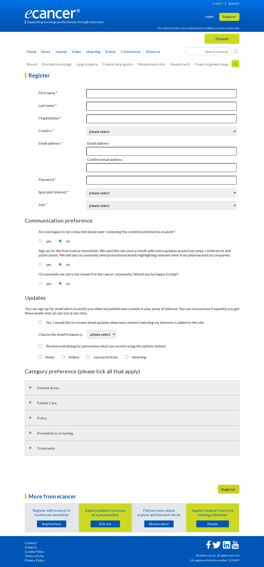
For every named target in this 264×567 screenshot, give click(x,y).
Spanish (233, 3)
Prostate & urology (57, 64)
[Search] (235, 51)
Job (41, 204)
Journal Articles (105, 357)
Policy (42, 418)
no (68, 241)
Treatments (46, 448)
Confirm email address (104, 159)
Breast (32, 64)
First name (47, 93)
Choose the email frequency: (61, 334)
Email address (49, 143)
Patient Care (47, 403)
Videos (73, 357)
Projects (31, 547)
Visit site (105, 524)
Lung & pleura (86, 64)
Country (45, 130)
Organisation (49, 118)
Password (46, 179)
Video (76, 51)
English (218, 3)
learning (93, 51)
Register (228, 489)
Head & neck (180, 64)
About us (153, 51)
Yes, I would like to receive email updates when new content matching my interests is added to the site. (125, 322)
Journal (61, 51)
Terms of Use (34, 556)
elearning (139, 357)
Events (110, 51)
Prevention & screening (55, 433)
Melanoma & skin (151, 64)
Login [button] (209, 16)
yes (48, 241)
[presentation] (59, 472)
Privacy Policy (34, 560)
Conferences (131, 51)
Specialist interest (53, 192)
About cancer (159, 524)
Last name (46, 105)
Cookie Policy (34, 551)
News (45, 51)
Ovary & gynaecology (212, 64)
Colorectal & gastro (117, 64)
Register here (51, 524)
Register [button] (229, 17)
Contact (31, 543)
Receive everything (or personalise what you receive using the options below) (106, 346)
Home (31, 51)
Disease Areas (48, 387)
